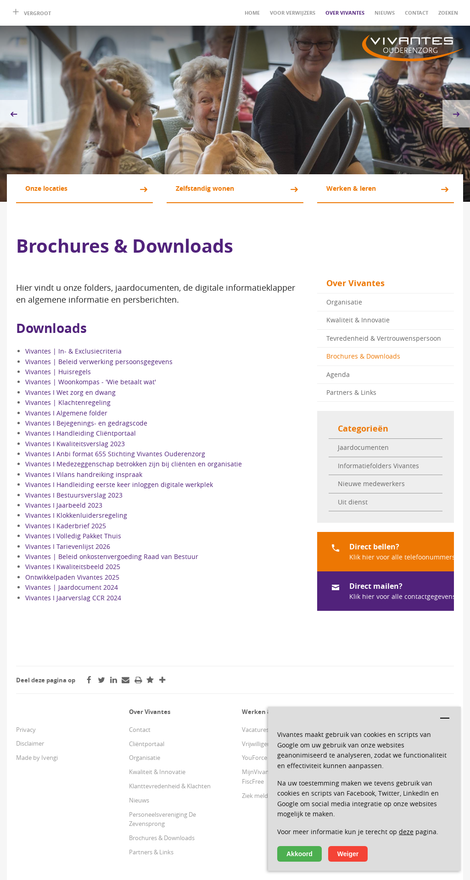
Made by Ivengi (37, 757)
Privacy (26, 729)
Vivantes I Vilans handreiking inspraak (83, 474)
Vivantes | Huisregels (58, 371)
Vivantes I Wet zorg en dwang (70, 392)
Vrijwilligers (257, 744)
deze (406, 831)
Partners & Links (351, 392)
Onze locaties (46, 188)
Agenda (338, 374)
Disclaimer (30, 743)
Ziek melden (258, 795)
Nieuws (385, 12)
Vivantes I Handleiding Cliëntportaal (80, 433)
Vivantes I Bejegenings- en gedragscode (86, 423)
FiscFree (253, 781)
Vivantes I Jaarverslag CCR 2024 (73, 597)
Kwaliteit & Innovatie (358, 319)
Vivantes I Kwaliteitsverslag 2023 (75, 443)
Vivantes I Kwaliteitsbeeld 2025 (72, 566)
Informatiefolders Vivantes (378, 465)
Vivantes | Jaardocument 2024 (71, 587)
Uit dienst (353, 502)
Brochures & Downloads (363, 356)
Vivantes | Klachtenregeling (68, 402)
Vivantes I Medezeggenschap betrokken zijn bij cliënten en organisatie (133, 463)
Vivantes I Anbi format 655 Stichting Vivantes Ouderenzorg (115, 453)
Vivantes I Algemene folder (66, 413)
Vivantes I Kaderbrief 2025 (65, 525)
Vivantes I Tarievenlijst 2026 (67, 546)
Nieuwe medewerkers (371, 483)
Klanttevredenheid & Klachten (170, 786)
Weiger (347, 854)
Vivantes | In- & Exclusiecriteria (73, 351)
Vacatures (255, 729)
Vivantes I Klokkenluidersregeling (76, 515)
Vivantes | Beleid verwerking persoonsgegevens (99, 361)
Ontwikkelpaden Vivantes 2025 (72, 577)
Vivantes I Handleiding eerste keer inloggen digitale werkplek (119, 484)
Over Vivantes (344, 12)
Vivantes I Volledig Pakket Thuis (73, 535)
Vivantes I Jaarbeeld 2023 (63, 505)
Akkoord (299, 854)
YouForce (254, 757)
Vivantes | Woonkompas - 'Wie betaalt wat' (90, 381)
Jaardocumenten (363, 447)
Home (252, 12)
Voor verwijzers (292, 12)
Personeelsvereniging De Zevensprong (162, 819)
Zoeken (448, 12)
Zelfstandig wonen (205, 188)
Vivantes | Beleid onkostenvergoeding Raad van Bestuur (111, 556)
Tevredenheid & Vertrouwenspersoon (383, 338)
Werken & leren (351, 188)
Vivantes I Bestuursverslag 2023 (74, 495)
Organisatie (344, 302)
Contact (416, 12)
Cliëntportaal (146, 744)
